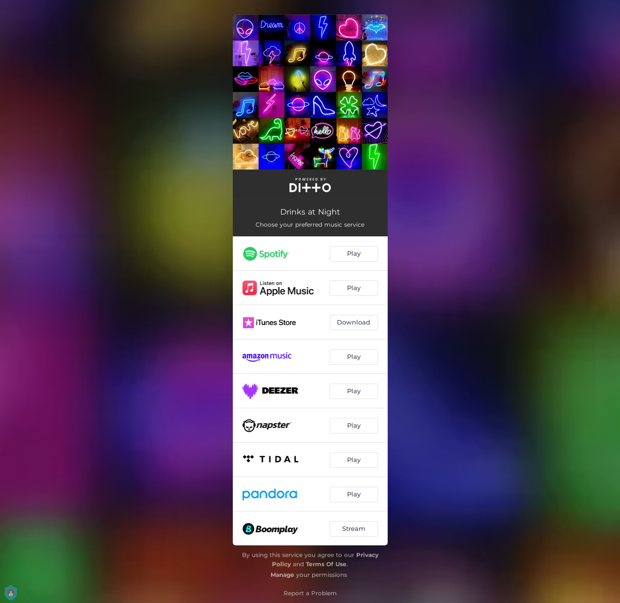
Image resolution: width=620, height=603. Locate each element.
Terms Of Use (326, 564)
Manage (282, 574)
